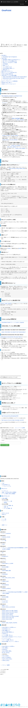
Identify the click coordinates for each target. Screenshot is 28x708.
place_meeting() (16, 118)
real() (20, 248)
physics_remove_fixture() (7, 613)
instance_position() (6, 588)
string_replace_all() (20, 168)
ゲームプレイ (5, 600)
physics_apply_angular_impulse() (9, 622)
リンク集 (4, 519)
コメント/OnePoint (6, 533)
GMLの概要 (4, 498)
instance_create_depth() (5, 303)
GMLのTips (4, 58)
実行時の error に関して (7, 82)
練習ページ (4, 525)
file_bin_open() (6, 652)
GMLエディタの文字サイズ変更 (10, 62)
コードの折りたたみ (7, 66)
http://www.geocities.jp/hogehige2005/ (10, 416)
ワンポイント (5, 490)
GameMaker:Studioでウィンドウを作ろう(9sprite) (13, 322)
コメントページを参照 (20, 427)
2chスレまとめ (5, 513)
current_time (5, 602)
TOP (3, 483)
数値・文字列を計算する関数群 (9, 492)
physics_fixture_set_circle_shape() (10, 612)
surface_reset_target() (20, 148)
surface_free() (5, 139)
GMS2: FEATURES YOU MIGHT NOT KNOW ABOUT (15, 76)
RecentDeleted (5, 584)
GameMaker (5, 574)
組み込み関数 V (5, 567)
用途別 (5, 502)
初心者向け (4, 55)
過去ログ (4, 514)
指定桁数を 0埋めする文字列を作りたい (12, 59)
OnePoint (6, 10)
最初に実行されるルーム (7, 71)
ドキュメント (4, 488)
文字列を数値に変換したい (9, 68)
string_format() (12, 168)
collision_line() (5, 581)
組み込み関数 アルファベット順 (10, 641)
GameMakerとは (6, 484)
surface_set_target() (15, 145)
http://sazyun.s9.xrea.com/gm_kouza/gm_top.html (13, 420)
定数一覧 (6, 507)
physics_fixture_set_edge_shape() (9, 610)
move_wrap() (5, 655)
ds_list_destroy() (13, 139)
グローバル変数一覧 (8, 505)
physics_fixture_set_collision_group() (10, 616)
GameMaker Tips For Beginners (10, 56)
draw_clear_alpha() (11, 146)
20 (2, 552)
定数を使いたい (6, 69)
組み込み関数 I (5, 597)
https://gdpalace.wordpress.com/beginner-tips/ (12, 95)
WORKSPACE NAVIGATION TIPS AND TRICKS (13, 78)
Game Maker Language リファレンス (11, 636)
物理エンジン (5, 605)
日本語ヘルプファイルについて (9, 84)
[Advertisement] (13, 26)
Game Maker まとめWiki (9, 2)
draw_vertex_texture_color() (8, 577)
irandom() (4, 649)
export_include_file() (7, 658)
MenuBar (22, 4)
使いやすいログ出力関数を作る (10, 61)
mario (3, 544)
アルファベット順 (8, 501)
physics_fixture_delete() (7, 614)
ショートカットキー (7, 79)
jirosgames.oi (5, 556)
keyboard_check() (6, 537)
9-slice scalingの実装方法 (7, 74)
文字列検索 (5, 64)
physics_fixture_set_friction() (8, 607)
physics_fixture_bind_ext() (8, 617)
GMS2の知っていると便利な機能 (9, 75)
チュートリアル (7, 486)
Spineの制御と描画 (6, 570)
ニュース (4, 520)
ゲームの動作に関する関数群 (8, 493)
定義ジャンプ (6, 65)
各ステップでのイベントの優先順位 (10, 81)
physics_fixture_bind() (7, 619)
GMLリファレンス (5, 496)
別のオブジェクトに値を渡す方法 (9, 72)
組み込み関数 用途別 (8, 632)
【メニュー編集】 (6, 665)
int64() (9, 248)
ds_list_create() (14, 135)
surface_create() (6, 135)
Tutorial (5, 633)
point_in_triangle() (6, 657)
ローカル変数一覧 (8, 508)
